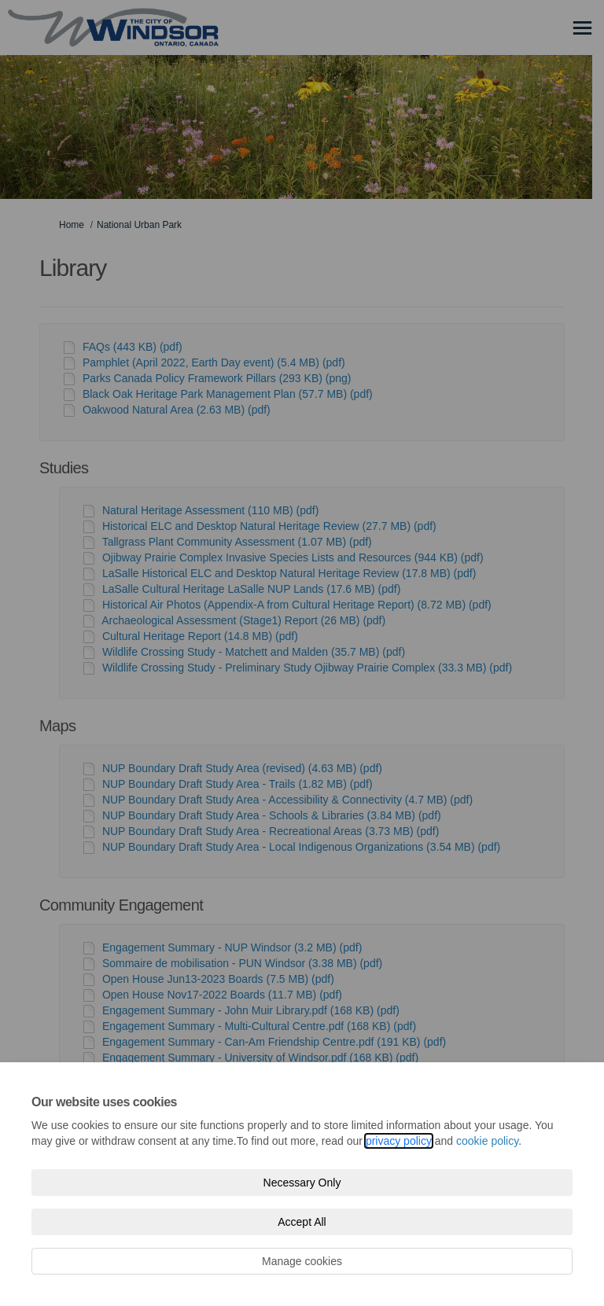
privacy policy (399, 1141)
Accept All (302, 1222)
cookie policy (487, 1141)
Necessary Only (302, 1182)
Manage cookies (302, 1261)
